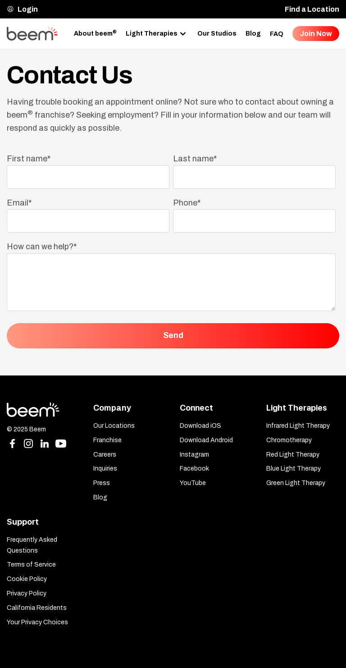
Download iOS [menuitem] (200, 425)
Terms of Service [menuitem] (31, 564)
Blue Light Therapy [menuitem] (293, 468)
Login (22, 9)
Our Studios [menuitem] (217, 33)
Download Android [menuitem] (206, 440)
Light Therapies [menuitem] (152, 33)
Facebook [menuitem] (194, 468)
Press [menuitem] (101, 483)
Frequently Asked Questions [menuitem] (32, 545)
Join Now (316, 33)
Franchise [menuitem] (107, 440)
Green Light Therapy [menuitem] (295, 483)
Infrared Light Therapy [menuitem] (298, 425)
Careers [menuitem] (104, 454)
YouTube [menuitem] (193, 483)
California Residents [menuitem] (37, 607)
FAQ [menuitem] (276, 34)
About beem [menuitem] (95, 33)
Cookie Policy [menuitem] (27, 579)
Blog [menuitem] (253, 33)
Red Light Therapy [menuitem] (292, 454)
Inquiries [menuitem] (105, 468)
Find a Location (312, 9)
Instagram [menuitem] (194, 454)
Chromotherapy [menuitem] (289, 440)
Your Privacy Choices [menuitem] (37, 622)
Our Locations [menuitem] (114, 425)
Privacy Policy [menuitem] (26, 593)
